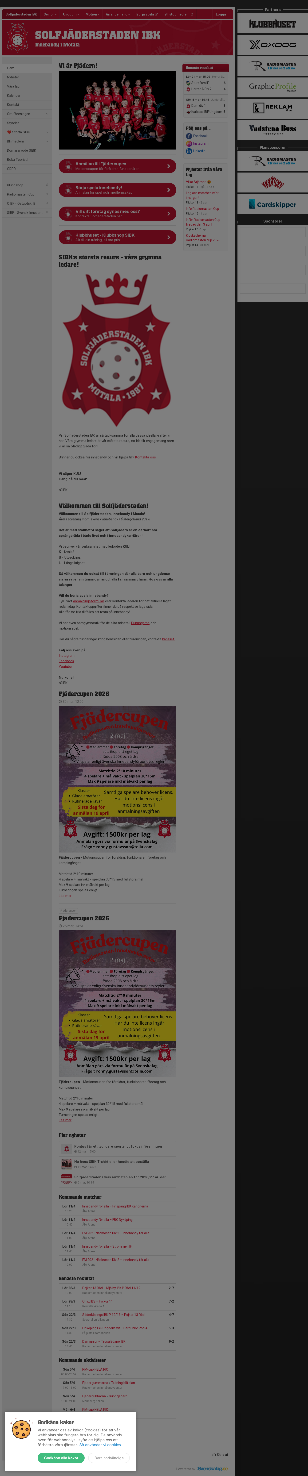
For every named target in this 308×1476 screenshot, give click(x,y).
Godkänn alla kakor (61, 1458)
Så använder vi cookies (100, 1444)
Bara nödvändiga (109, 1458)
